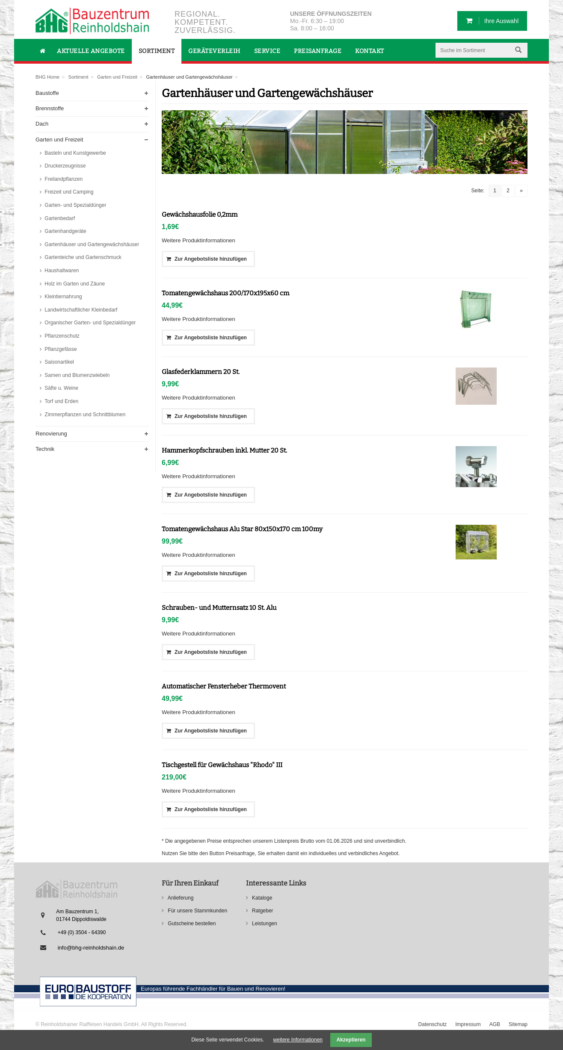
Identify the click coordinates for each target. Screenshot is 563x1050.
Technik (45, 449)
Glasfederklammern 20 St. (201, 372)
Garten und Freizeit (117, 76)
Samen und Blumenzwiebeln (76, 375)
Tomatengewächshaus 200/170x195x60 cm (225, 293)
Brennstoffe (50, 108)
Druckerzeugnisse (64, 166)
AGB (494, 1024)
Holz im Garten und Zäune (74, 284)
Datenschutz (432, 1024)
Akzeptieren (350, 1040)
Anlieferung (179, 898)
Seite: (478, 191)
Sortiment (78, 76)
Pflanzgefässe (60, 349)
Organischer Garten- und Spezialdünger (89, 323)
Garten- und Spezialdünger (74, 205)
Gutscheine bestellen (191, 923)
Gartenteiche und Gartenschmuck (82, 257)
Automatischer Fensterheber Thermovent (224, 686)
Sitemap (518, 1024)
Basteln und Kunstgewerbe (74, 153)
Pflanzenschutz (61, 336)
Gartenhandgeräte (64, 231)
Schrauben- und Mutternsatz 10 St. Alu (219, 608)
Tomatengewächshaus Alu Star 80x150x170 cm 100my (242, 529)
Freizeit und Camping (68, 192)
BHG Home (47, 76)
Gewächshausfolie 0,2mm (199, 214)
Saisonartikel (58, 362)
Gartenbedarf (59, 218)
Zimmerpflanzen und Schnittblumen (84, 415)
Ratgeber (262, 911)
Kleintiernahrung (62, 297)
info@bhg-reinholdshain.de (91, 947)
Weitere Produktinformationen (198, 240)
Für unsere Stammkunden (196, 911)
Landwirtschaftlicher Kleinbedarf (80, 310)
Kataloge (262, 898)
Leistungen (264, 923)
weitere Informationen (298, 1040)
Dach (42, 124)
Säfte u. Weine (60, 388)
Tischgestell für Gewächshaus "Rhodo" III (222, 765)
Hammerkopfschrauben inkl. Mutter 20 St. (224, 450)
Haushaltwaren (61, 271)
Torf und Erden (60, 401)
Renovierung (51, 433)
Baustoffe (47, 93)
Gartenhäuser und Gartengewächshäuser (91, 244)
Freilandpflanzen (63, 179)
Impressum (467, 1024)
